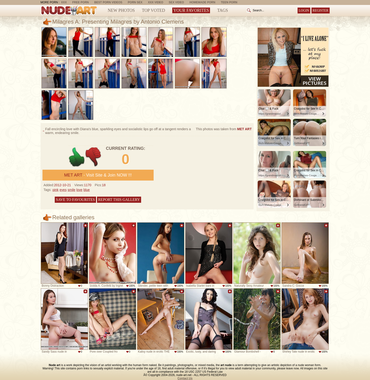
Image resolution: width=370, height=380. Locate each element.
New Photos (121, 10)
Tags (222, 10)
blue (87, 190)
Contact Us (184, 378)
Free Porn (80, 2)
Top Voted (153, 10)
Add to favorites (85, 225)
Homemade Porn (202, 2)
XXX (64, 2)
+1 (76, 157)
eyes (63, 190)
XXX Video (155, 2)
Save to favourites (75, 200)
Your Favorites (191, 10)
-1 (93, 157)
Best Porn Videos (108, 2)
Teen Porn (229, 2)
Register (320, 10)
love (79, 190)
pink (55, 190)
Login (304, 10)
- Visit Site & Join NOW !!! (98, 175)
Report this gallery (119, 200)
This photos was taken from (224, 129)
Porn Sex (135, 2)
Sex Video (176, 2)
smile (72, 190)
